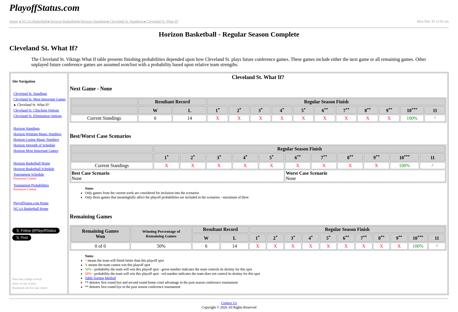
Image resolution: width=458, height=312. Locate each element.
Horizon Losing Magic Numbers (36, 140)
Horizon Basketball (62, 21)
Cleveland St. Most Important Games (39, 99)
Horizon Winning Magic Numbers (37, 134)
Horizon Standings (92, 21)
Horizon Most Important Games (35, 151)
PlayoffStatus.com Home (30, 203)
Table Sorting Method (100, 278)
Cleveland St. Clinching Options (36, 110)
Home (13, 21)
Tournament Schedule (28, 174)
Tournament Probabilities (31, 185)
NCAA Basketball (33, 21)
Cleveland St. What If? (160, 21)
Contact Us (229, 303)
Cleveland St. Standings (125, 21)
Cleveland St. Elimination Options (37, 116)
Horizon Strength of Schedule (34, 145)
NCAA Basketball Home (30, 209)
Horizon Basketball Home (31, 163)
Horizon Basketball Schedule (33, 169)
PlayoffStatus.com (44, 7)
